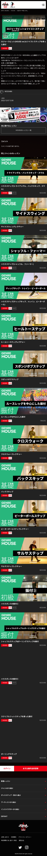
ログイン (7, 769)
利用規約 (13, 837)
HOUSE (13, 10)
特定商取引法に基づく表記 (9, 840)
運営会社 (21, 840)
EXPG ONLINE (5, 10)
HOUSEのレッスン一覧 (23, 130)
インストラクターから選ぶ (10, 809)
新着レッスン (5, 781)
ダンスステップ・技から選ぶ (11, 795)
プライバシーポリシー (24, 837)
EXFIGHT (4, 816)
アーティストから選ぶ (8, 802)
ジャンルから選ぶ (7, 788)
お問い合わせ (5, 837)
